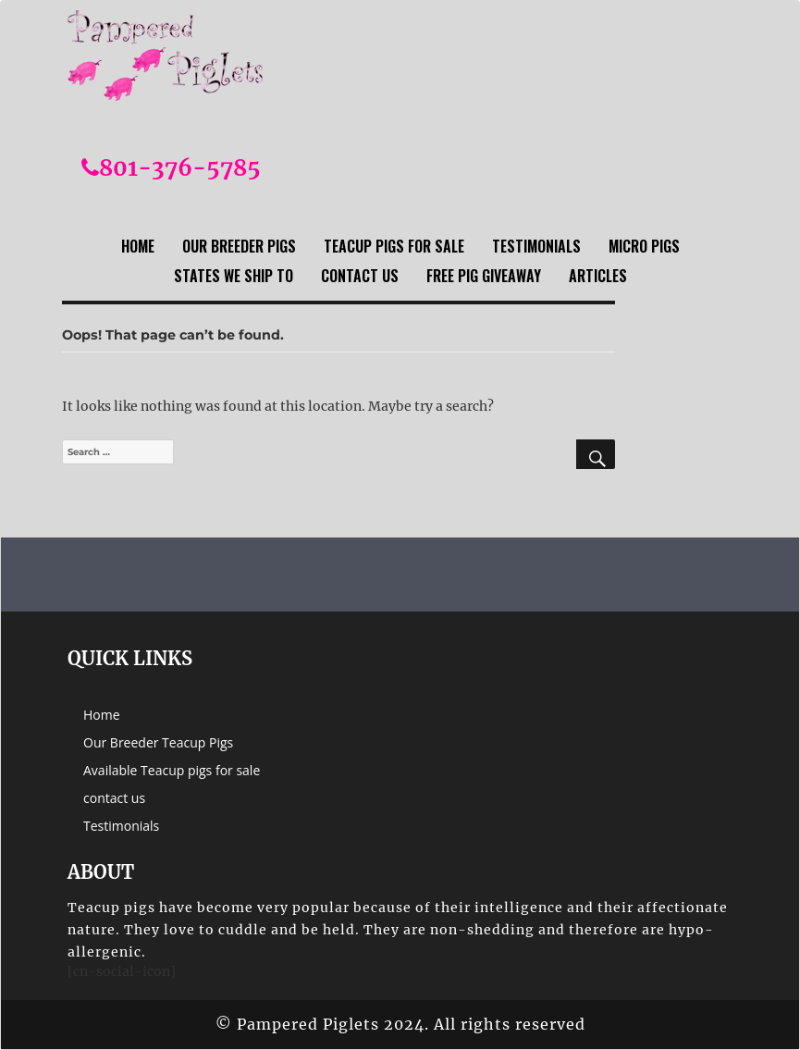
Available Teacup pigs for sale (171, 770)
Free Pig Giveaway (483, 276)
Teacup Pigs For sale (394, 246)
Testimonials (536, 246)
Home (137, 246)
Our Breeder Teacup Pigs (158, 742)
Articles (598, 276)
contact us (360, 276)
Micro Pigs (644, 246)
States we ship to (233, 276)
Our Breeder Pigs (239, 246)
